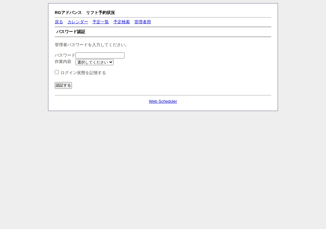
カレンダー (77, 21)
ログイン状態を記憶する (83, 72)
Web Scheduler (163, 101)
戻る (59, 21)
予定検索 (121, 21)
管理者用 (142, 21)
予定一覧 (100, 21)
